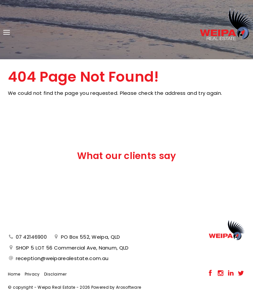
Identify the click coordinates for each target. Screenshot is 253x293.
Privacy (32, 274)
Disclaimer (55, 274)
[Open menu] (6, 32)
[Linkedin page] (231, 273)
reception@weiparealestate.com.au (62, 258)
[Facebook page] (211, 273)
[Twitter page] (241, 273)
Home (14, 274)
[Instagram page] (221, 273)
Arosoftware (128, 287)
